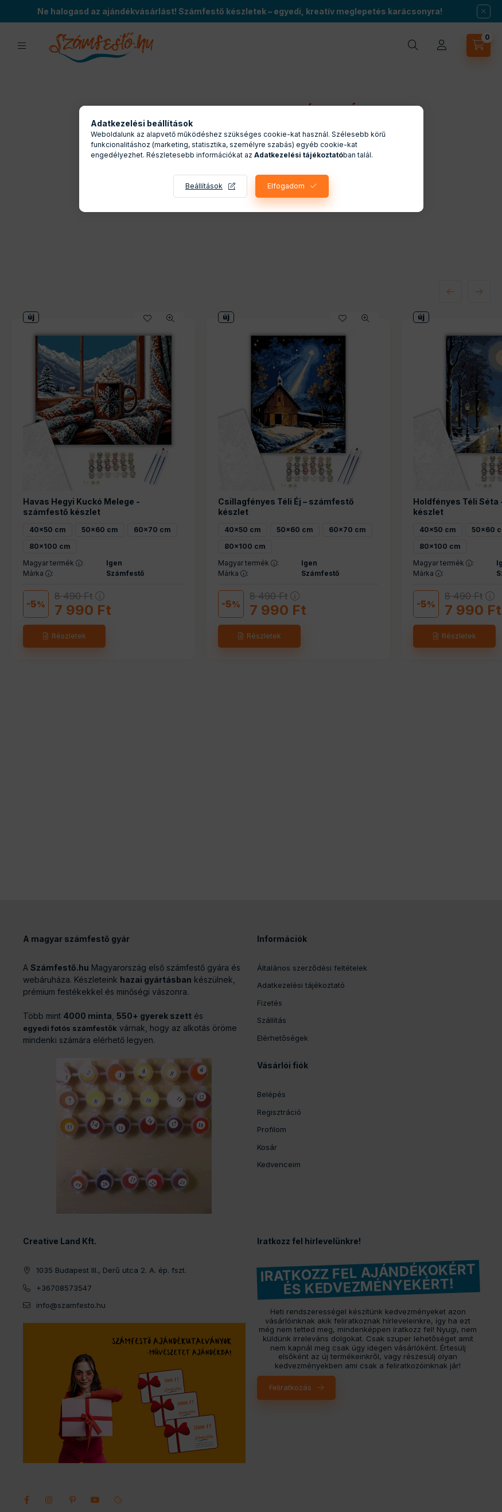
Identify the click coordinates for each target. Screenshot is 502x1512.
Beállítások (204, 186)
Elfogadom (286, 186)
